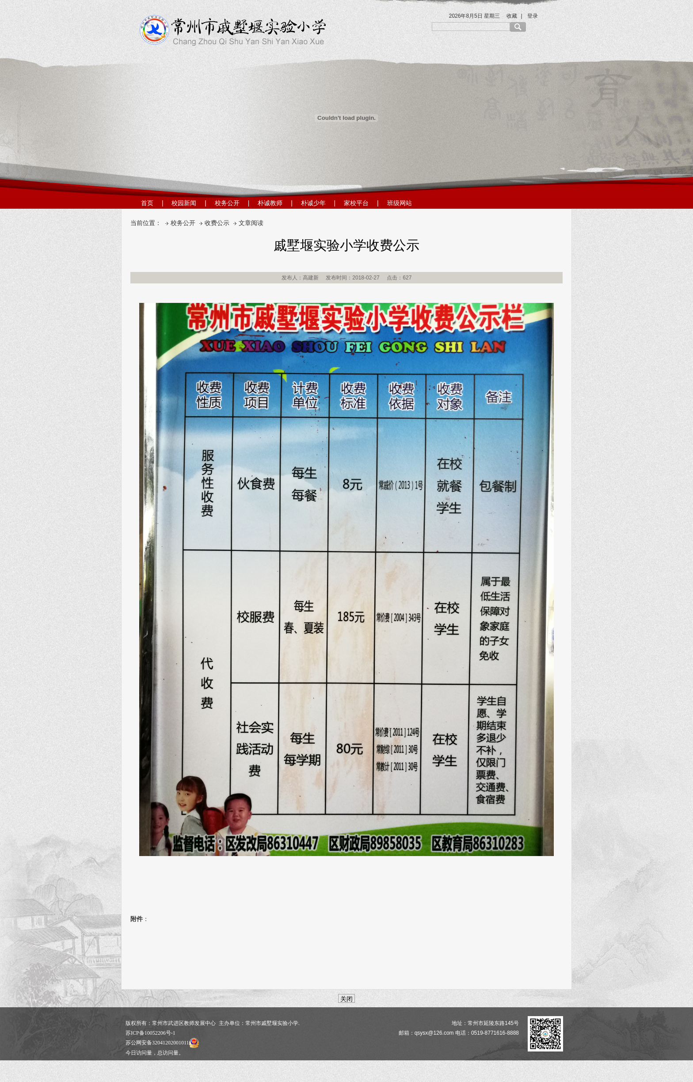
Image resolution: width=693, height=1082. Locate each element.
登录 (532, 16)
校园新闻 (183, 203)
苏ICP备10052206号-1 (150, 1033)
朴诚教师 (270, 203)
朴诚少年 (313, 203)
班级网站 (399, 203)
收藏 (511, 16)
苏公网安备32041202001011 (162, 1043)
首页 (147, 203)
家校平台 (356, 203)
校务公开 (227, 203)
